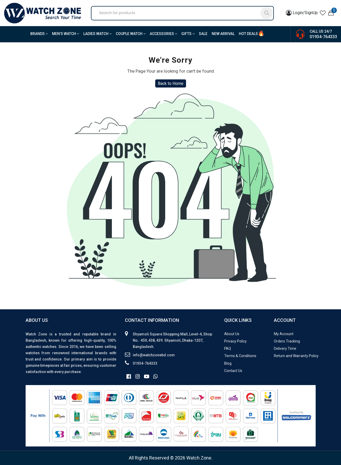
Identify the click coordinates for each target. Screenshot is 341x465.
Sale (203, 34)
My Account (283, 334)
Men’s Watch (65, 34)
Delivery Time (285, 348)
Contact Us (233, 371)
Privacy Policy (235, 341)
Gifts (188, 34)
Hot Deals (248, 34)
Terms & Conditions (240, 356)
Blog (228, 363)
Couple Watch (131, 34)
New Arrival (223, 34)
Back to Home (170, 83)
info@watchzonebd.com (154, 355)
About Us (231, 334)
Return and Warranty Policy (296, 356)
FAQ (227, 348)
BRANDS (39, 34)
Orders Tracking (287, 341)
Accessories (163, 34)
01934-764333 (323, 36)
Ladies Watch (97, 34)
